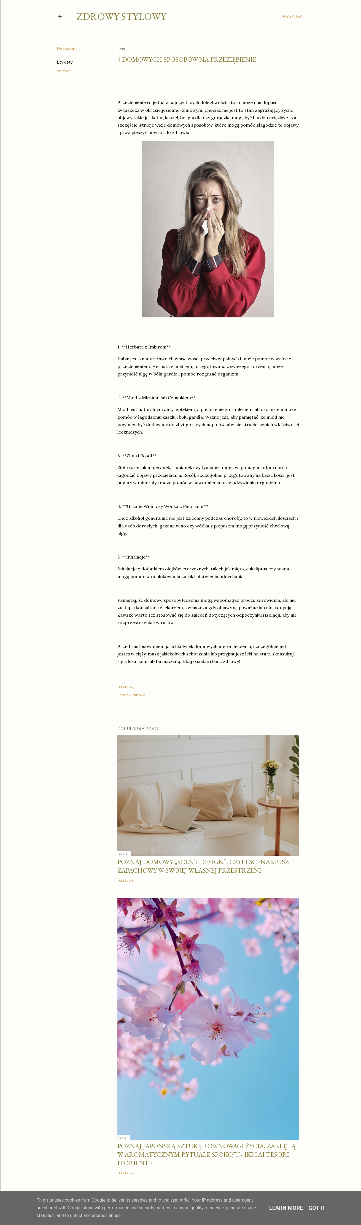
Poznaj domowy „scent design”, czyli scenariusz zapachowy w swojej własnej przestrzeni (203, 866)
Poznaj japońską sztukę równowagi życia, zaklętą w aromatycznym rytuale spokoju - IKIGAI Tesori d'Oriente (206, 1154)
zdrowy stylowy (121, 16)
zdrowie (64, 71)
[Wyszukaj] (293, 16)
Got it (317, 1208)
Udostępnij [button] (67, 49)
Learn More (286, 1208)
